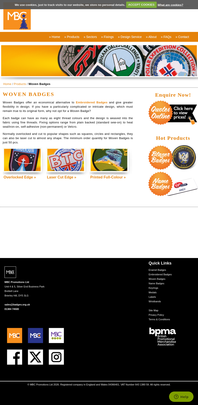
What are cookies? (170, 4)
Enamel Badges (157, 270)
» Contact (182, 37)
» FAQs (166, 37)
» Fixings (107, 37)
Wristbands (155, 301)
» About (151, 37)
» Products (71, 37)
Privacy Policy (156, 315)
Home (7, 84)
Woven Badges (157, 279)
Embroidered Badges (92, 102)
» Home (54, 37)
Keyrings (153, 288)
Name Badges (156, 283)
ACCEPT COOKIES (141, 4)
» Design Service (130, 37)
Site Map (153, 310)
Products (20, 84)
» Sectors (90, 37)
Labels (152, 297)
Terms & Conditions (159, 319)
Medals (152, 292)
